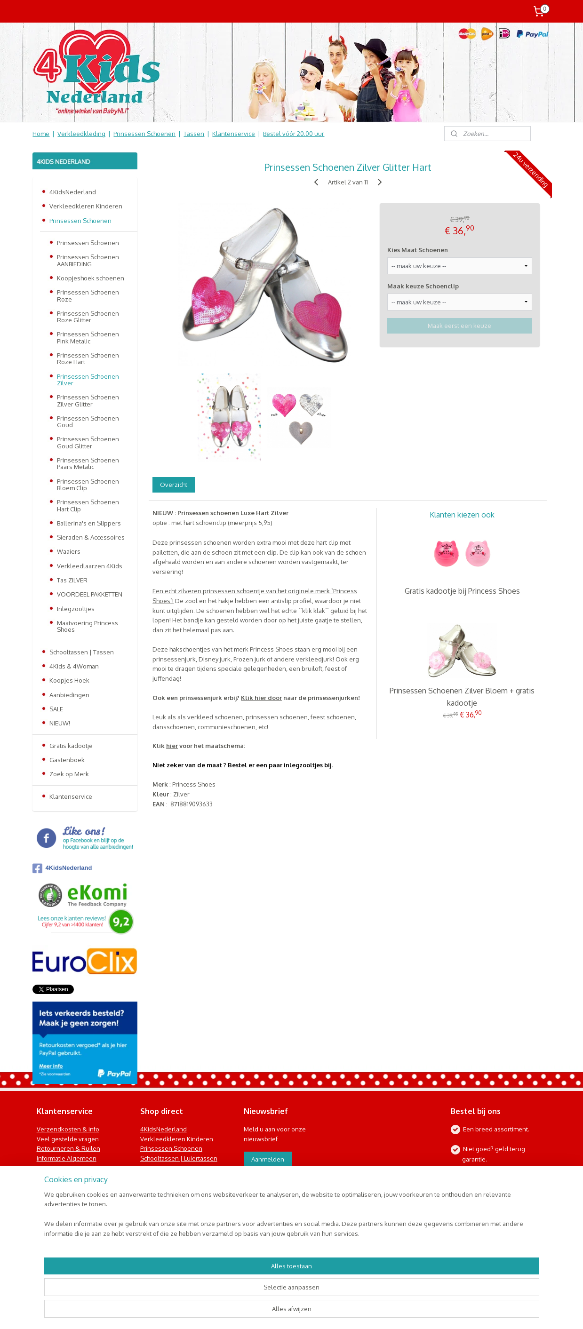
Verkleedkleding (81, 133)
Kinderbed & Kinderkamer (177, 1188)
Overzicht (173, 484)
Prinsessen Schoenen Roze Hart (88, 358)
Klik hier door (261, 697)
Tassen (194, 133)
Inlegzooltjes (76, 609)
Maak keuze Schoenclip (423, 286)
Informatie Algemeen (66, 1158)
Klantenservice (233, 133)
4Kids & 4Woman (74, 666)
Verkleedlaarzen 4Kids (89, 566)
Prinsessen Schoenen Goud (88, 421)
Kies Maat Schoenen (417, 250)
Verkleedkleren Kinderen (85, 206)
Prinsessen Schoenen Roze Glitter (88, 317)
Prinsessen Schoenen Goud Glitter (88, 442)
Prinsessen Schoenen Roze (88, 295)
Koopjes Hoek (69, 680)
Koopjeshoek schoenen (90, 278)
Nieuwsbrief (54, 1188)
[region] (229, 1294)
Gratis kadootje (71, 745)
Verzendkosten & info (68, 1129)
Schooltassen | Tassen (81, 652)
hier (172, 745)
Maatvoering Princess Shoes (87, 626)
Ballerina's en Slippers (89, 523)
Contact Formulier (64, 1197)
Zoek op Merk (69, 774)
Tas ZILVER (72, 580)
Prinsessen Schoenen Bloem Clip (88, 484)
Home (40, 133)
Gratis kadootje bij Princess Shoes (461, 591)
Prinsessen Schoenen (144, 133)
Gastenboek (67, 760)
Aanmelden (267, 1159)
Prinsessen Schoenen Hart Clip (88, 505)
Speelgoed (156, 1178)
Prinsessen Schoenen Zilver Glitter (88, 400)
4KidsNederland (72, 192)
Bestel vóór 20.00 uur (293, 133)
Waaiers (68, 551)
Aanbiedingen (69, 695)
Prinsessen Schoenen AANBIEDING (88, 260)
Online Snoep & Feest (171, 1197)
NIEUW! (59, 723)
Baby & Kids (156, 1168)
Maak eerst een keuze (459, 325)
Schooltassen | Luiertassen (178, 1158)
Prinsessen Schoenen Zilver (88, 380)
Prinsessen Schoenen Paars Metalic (88, 463)
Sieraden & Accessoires (91, 537)
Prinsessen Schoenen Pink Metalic (88, 337)
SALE (56, 709)
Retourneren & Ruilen (68, 1148)
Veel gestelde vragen (68, 1139)
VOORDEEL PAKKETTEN (89, 594)
